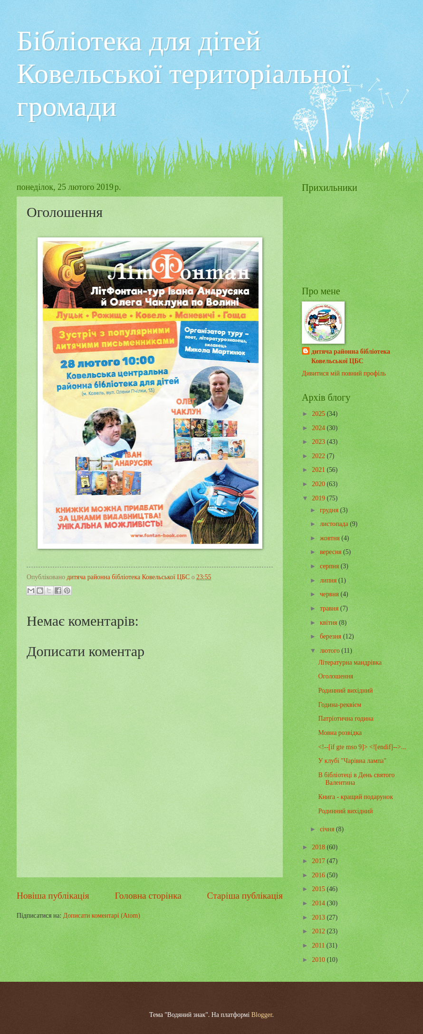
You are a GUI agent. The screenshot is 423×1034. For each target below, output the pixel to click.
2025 (319, 413)
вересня (331, 551)
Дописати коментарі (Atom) (101, 915)
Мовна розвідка (340, 732)
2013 (319, 917)
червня (330, 594)
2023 (319, 441)
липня (329, 580)
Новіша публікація (53, 896)
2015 (319, 889)
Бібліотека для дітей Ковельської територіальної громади (183, 73)
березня (331, 636)
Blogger (261, 1014)
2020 (319, 484)
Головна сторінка (148, 896)
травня (330, 608)
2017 (319, 861)
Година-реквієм (339, 704)
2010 (319, 959)
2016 (319, 875)
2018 (319, 847)
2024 (319, 428)
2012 (319, 931)
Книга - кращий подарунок (355, 796)
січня (328, 829)
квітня (329, 622)
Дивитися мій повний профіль (344, 373)
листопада (335, 523)
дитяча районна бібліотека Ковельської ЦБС (350, 356)
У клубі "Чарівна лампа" (352, 760)
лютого (330, 650)
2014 (319, 903)
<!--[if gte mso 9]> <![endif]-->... (362, 747)
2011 (319, 945)
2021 (319, 469)
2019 (319, 498)
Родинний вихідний (345, 690)
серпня (330, 566)
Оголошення (335, 676)
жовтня (330, 538)
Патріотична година (345, 718)
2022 (319, 456)
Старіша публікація (245, 896)
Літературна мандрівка (350, 662)
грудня (330, 510)
